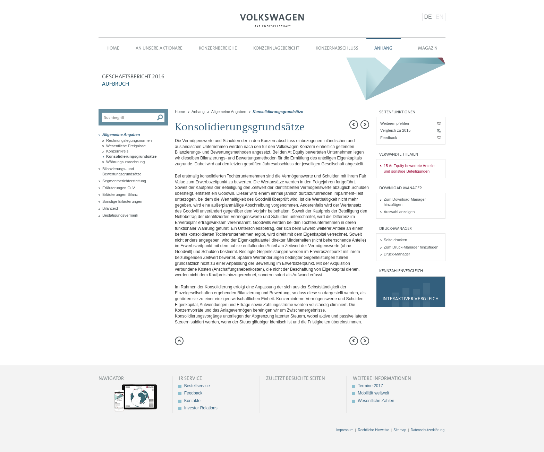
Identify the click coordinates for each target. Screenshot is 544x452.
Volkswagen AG (272, 19)
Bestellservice (197, 385)
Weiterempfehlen (394, 123)
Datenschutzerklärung (427, 430)
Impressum (344, 430)
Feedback (388, 138)
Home (113, 48)
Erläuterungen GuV (118, 188)
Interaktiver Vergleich (411, 299)
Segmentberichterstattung (124, 181)
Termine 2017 (370, 385)
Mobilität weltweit (373, 393)
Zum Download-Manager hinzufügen (405, 202)
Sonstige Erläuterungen (122, 201)
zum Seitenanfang (179, 341)
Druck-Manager (397, 254)
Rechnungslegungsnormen (129, 140)
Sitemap (399, 430)
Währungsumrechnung (125, 162)
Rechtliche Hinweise (373, 430)
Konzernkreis (117, 151)
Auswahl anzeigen (399, 212)
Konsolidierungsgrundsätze (131, 156)
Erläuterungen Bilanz (120, 194)
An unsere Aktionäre (159, 48)
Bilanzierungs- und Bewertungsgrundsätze (122, 171)
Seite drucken (395, 240)
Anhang (383, 48)
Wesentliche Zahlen (376, 400)
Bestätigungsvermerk (120, 215)
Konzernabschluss (337, 48)
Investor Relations (201, 408)
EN (439, 17)
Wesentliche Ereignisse (126, 146)
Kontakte (192, 400)
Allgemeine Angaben (121, 134)
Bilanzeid (110, 208)
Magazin (427, 48)
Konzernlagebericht (276, 48)
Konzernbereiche (218, 48)
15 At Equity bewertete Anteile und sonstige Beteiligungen (409, 168)
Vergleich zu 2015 (395, 130)
